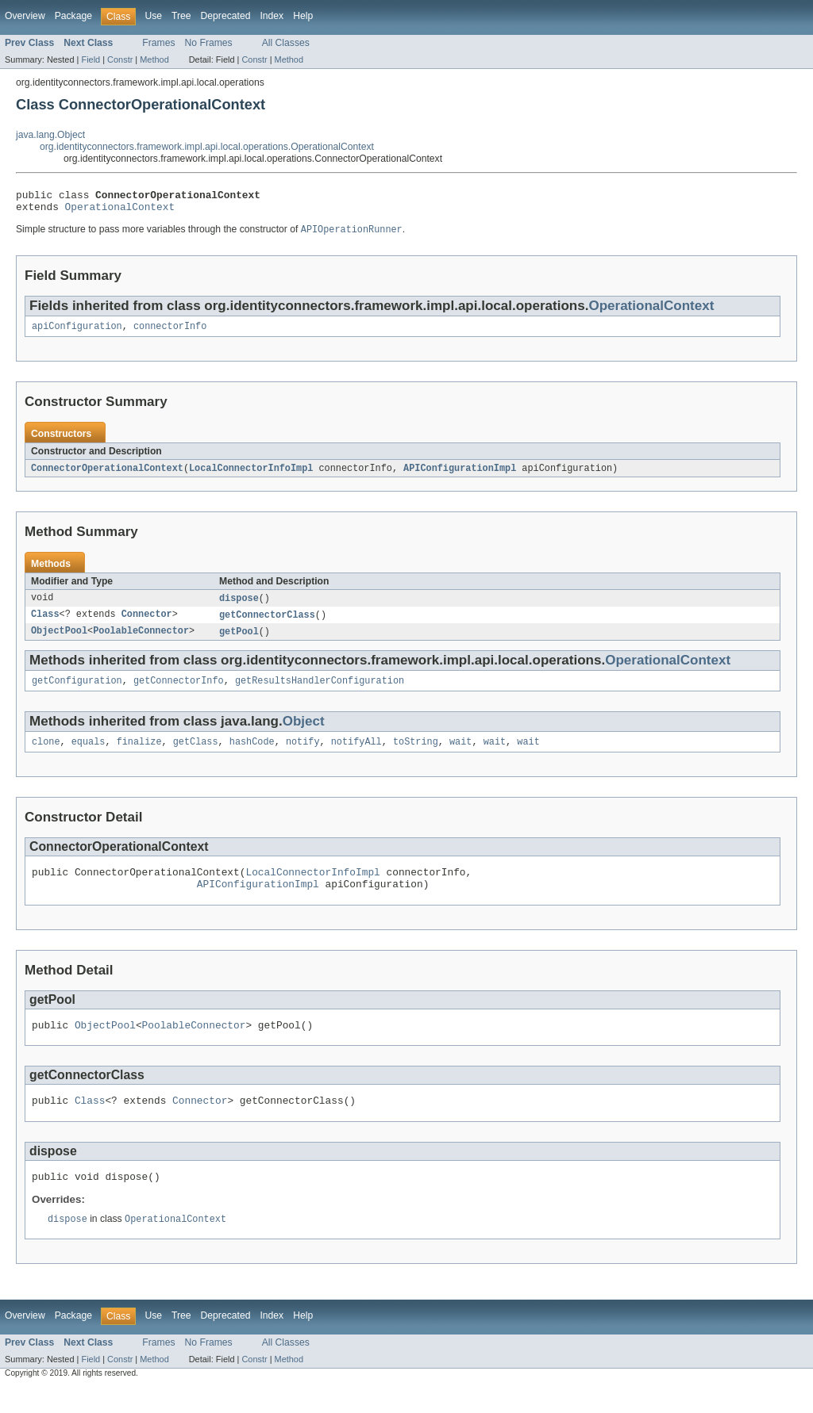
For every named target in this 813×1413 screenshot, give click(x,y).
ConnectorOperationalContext (107, 475)
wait (460, 755)
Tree (181, 15)
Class (45, 624)
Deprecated (226, 15)
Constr (120, 59)
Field (90, 59)
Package (73, 15)
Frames (158, 42)
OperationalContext (120, 211)
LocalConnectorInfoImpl (251, 475)
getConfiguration (77, 692)
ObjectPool (59, 641)
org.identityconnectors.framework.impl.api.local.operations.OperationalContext (207, 146)
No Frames (209, 42)
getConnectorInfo (178, 692)
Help (303, 15)
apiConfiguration (77, 333)
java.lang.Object (50, 134)
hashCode (252, 755)
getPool (239, 641)
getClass (195, 755)
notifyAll (356, 755)
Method (154, 59)
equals (88, 755)
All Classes (286, 42)
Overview (25, 15)
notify (303, 755)
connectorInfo (169, 333)
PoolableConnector (141, 641)
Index (271, 15)
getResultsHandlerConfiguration (319, 692)
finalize (139, 755)
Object (304, 733)
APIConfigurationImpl (459, 475)
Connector (146, 624)
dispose (239, 606)
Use (153, 15)
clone (46, 755)
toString (415, 755)
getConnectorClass (267, 624)
